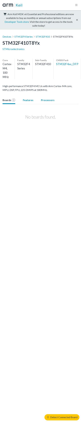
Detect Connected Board (62, 417)
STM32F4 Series (23, 36)
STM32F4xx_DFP (67, 64)
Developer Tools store (17, 21)
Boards (9, 100)
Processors (47, 100)
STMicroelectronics (13, 48)
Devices (7, 36)
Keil (19, 5)
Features (28, 100)
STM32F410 (43, 36)
